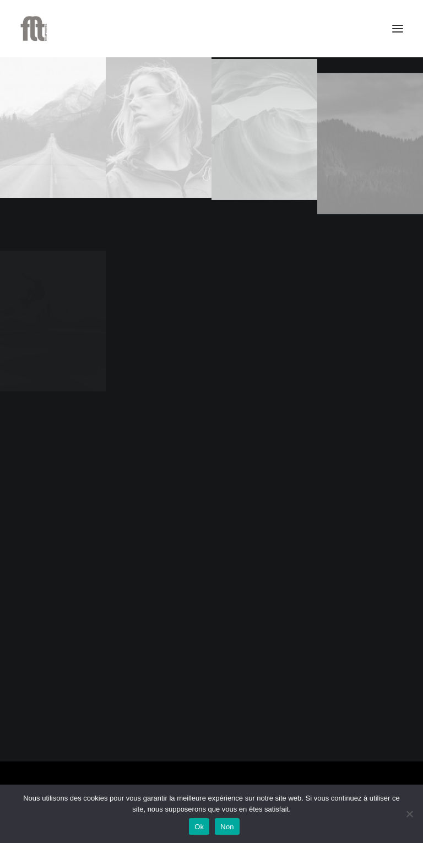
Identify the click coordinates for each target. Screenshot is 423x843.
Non (227, 827)
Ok (199, 827)
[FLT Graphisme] (33, 28)
